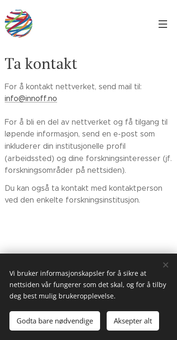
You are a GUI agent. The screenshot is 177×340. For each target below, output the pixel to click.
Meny (163, 24)
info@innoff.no (31, 98)
